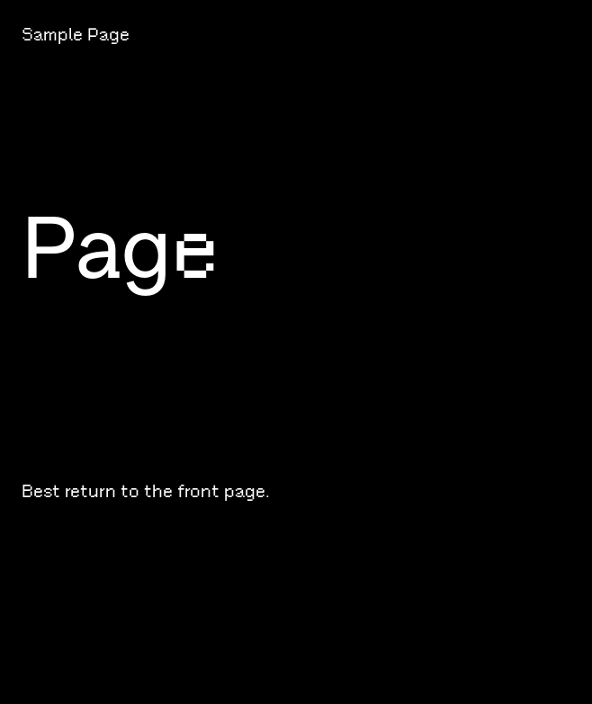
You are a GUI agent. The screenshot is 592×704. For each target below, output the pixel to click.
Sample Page (76, 34)
